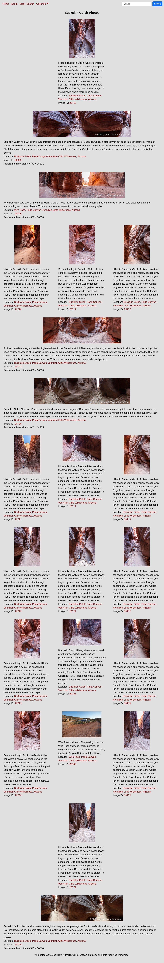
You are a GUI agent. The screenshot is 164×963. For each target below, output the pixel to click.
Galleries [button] (41, 3)
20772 (127, 309)
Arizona (92, 99)
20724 (72, 694)
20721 (72, 611)
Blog (22, 3)
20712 (72, 506)
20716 (72, 102)
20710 (18, 309)
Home (6, 3)
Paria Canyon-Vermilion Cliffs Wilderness (54, 156)
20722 (127, 611)
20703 (18, 366)
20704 (18, 944)
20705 (18, 213)
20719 (18, 611)
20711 (18, 519)
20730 (18, 795)
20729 (127, 703)
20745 (72, 764)
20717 (72, 309)
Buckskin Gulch (77, 95)
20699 (18, 160)
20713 (127, 519)
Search (30, 3)
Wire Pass (19, 210)
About (14, 3)
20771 (72, 887)
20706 (18, 423)
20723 (18, 703)
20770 (127, 795)
